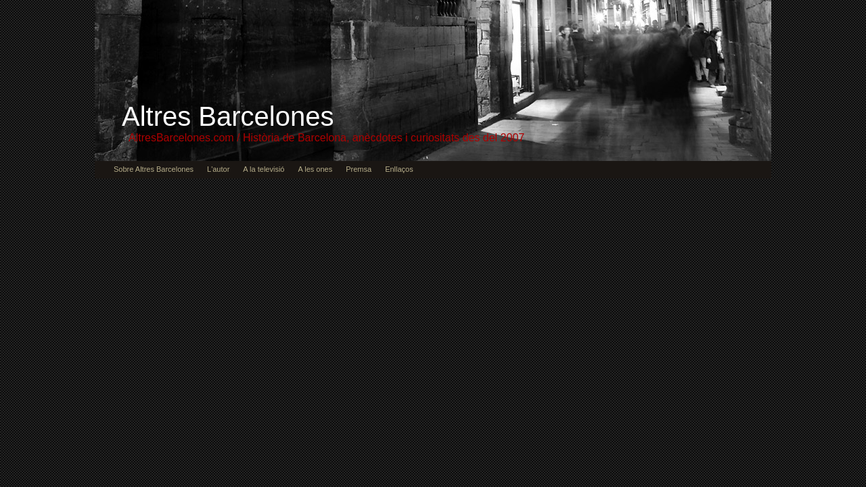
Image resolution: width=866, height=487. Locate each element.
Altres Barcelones (228, 116)
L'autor (218, 169)
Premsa (358, 169)
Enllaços (399, 169)
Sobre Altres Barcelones (153, 169)
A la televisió (263, 169)
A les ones (315, 169)
